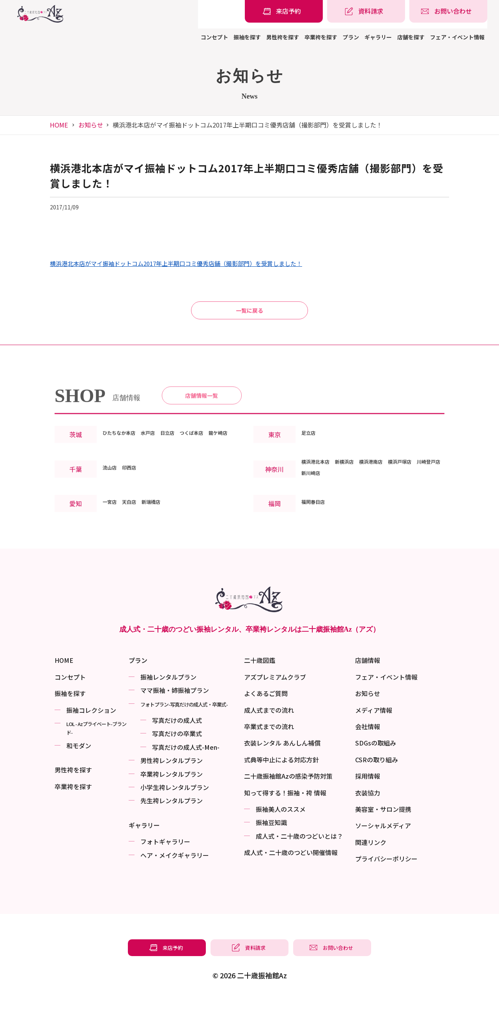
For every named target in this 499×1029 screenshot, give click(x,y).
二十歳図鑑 (259, 689)
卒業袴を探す (320, 37)
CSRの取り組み (376, 789)
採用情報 (367, 805)
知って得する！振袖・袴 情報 (285, 822)
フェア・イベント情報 (457, 37)
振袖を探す (247, 37)
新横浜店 (356, 501)
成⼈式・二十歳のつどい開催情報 (291, 882)
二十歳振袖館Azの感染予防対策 (288, 805)
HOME (59, 124)
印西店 (136, 507)
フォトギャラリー (165, 871)
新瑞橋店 (163, 541)
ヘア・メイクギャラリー (174, 884)
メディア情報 (373, 739)
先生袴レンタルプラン (171, 830)
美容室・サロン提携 (383, 838)
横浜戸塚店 (426, 501)
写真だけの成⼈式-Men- (185, 776)
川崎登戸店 (317, 512)
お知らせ (90, 124)
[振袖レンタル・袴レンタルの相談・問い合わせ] (448, 11)
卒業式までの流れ (269, 756)
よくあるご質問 (266, 723)
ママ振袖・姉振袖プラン (174, 719)
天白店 (136, 541)
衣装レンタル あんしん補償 (282, 772)
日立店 (185, 461)
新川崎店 (350, 512)
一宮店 (112, 541)
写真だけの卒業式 (177, 763)
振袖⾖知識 (271, 852)
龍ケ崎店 (115, 472)
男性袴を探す (282, 37)
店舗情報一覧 (201, 420)
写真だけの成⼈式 (177, 749)
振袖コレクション (91, 739)
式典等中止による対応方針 (281, 789)
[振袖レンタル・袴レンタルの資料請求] (366, 11)
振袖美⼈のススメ (281, 838)
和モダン (78, 775)
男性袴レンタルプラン (171, 790)
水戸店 (161, 461)
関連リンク (370, 872)
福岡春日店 (317, 541)
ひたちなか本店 (124, 461)
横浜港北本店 (320, 501)
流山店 (112, 507)
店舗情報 (367, 689)
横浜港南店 (390, 501)
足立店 (310, 467)
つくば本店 (215, 461)
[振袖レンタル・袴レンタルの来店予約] (284, 11)
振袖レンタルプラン (168, 706)
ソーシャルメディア (383, 855)
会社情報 (367, 756)
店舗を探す (411, 37)
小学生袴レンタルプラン (174, 817)
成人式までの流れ (269, 739)
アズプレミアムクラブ (275, 706)
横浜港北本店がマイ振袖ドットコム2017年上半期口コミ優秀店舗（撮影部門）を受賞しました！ (176, 264)
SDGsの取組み (375, 772)
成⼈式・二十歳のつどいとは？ (299, 865)
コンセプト (214, 37)
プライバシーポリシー (386, 888)
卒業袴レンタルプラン (171, 803)
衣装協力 (367, 822)
